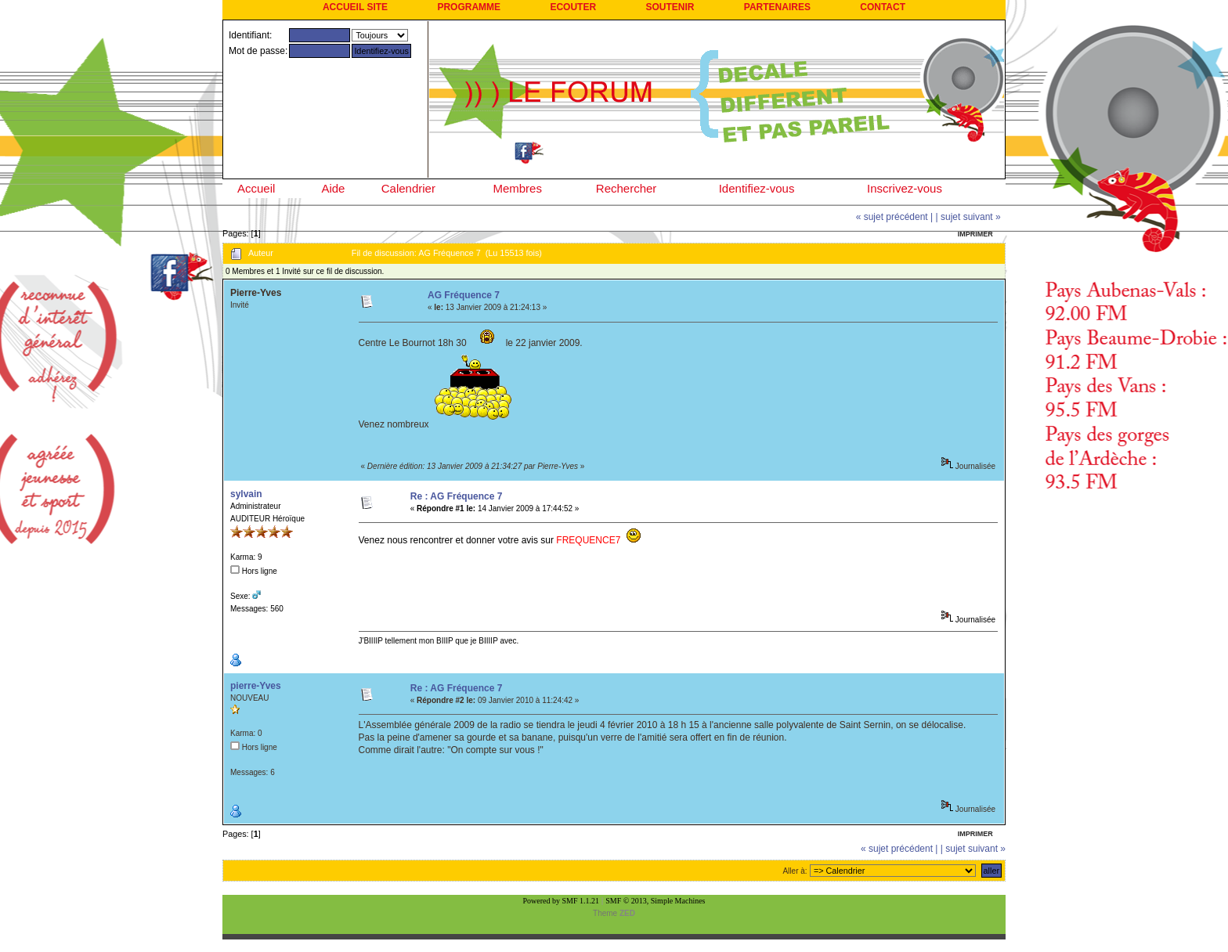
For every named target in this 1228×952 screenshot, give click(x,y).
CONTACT (882, 7)
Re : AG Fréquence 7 (456, 496)
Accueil (256, 188)
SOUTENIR (669, 7)
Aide (333, 188)
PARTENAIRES (777, 7)
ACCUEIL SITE (355, 7)
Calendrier (408, 188)
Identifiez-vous (757, 188)
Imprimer (975, 234)
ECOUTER (573, 7)
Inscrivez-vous (904, 188)
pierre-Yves (255, 685)
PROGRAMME (468, 7)
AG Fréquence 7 (464, 295)
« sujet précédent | (895, 216)
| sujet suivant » (968, 216)
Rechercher (626, 188)
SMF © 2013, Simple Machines (655, 900)
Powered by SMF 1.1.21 (561, 900)
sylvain (246, 494)
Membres (517, 188)
